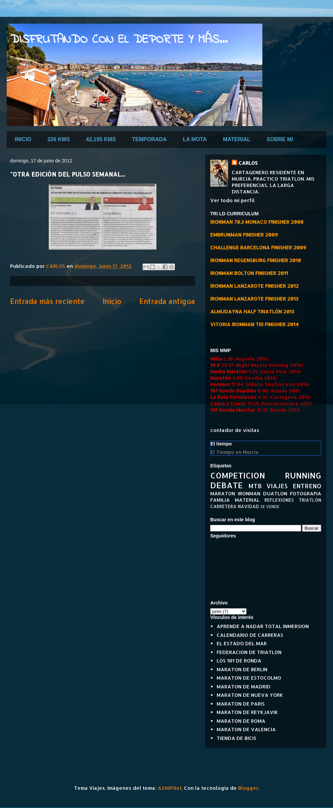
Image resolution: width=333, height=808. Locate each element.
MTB (255, 486)
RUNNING (303, 475)
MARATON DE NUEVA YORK (250, 695)
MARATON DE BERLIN (242, 669)
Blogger (248, 788)
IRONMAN (249, 493)
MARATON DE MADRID (243, 686)
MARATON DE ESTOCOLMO (249, 678)
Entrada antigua (167, 301)
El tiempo (221, 443)
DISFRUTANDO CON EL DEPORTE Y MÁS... (118, 40)
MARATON (222, 493)
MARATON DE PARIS (241, 704)
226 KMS (58, 139)
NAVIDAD (248, 506)
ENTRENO (307, 486)
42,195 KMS (101, 139)
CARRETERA (223, 506)
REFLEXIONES (279, 500)
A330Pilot (170, 788)
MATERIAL (236, 139)
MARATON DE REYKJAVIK (247, 712)
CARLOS (248, 163)
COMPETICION (237, 475)
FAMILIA (220, 500)
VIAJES (277, 486)
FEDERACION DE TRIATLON (249, 652)
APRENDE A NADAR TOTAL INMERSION (263, 626)
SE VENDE (270, 506)
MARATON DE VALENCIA (246, 729)
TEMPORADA (149, 139)
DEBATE (226, 485)
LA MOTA (195, 139)
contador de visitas (234, 430)
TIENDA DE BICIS (236, 738)
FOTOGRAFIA (305, 493)
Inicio (112, 301)
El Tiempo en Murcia (234, 452)
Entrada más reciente (47, 301)
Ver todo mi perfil (232, 200)
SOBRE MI (279, 139)
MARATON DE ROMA (241, 721)
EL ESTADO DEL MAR (242, 643)
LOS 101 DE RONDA (239, 660)
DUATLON (275, 493)
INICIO (23, 139)
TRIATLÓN (310, 500)
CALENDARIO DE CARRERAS (250, 635)
